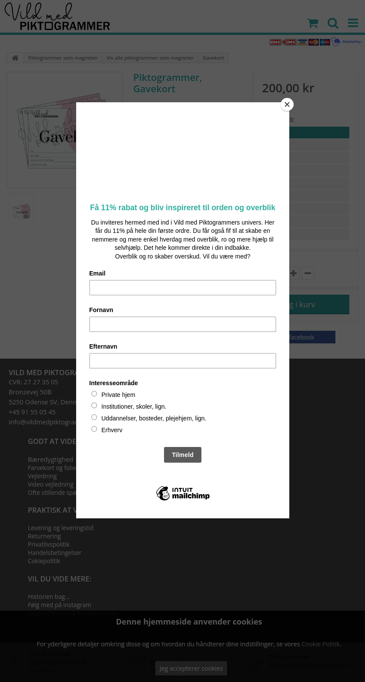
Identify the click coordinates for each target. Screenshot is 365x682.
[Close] (287, 104)
